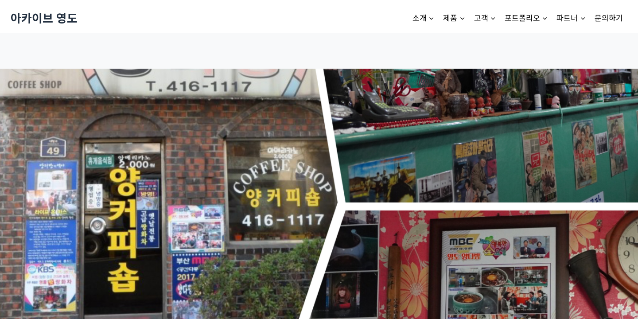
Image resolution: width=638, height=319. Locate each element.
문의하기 (609, 17)
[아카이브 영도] (44, 17)
